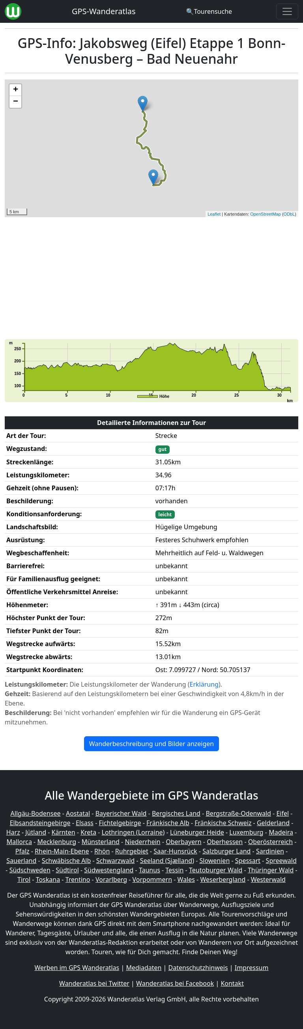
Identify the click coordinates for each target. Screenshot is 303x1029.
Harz (13, 832)
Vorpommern (152, 879)
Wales (186, 879)
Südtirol (67, 870)
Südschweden (29, 870)
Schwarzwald (115, 860)
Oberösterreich (270, 841)
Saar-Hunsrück (175, 851)
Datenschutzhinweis (198, 967)
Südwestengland (108, 870)
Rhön (102, 851)
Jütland (35, 832)
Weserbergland (222, 879)
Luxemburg (246, 832)
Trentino (77, 879)
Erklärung (204, 684)
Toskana (48, 879)
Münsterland (101, 841)
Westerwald (268, 879)
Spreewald (281, 860)
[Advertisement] (151, 278)
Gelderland (273, 822)
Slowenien (214, 860)
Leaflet (214, 214)
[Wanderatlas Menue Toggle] (287, 11)
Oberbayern (183, 841)
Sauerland (21, 860)
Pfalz (22, 851)
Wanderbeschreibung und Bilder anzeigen (151, 743)
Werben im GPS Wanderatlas (77, 967)
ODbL (289, 214)
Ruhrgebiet (131, 851)
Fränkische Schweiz (223, 822)
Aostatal (78, 813)
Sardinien (270, 851)
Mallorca (19, 841)
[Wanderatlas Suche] (209, 11)
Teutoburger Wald (215, 870)
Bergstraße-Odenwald (238, 813)
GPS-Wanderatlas (104, 11)
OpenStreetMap (265, 214)
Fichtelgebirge (120, 822)
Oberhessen (225, 841)
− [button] (15, 102)
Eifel (282, 813)
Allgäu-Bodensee (36, 813)
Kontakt (232, 983)
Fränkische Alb (167, 822)
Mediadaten (143, 967)
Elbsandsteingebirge (40, 822)
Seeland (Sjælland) (167, 860)
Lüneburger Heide (197, 832)
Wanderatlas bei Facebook (175, 983)
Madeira (281, 832)
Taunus (149, 870)
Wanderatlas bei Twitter (94, 983)
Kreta (88, 832)
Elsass (85, 822)
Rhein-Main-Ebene (62, 851)
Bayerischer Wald (121, 813)
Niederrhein (142, 841)
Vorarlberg (111, 879)
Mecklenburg (56, 841)
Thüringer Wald (271, 870)
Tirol (23, 879)
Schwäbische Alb (66, 860)
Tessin (174, 870)
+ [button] (15, 90)
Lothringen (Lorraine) (133, 832)
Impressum (252, 967)
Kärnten (63, 832)
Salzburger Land (226, 851)
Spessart (247, 860)
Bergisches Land (176, 813)
